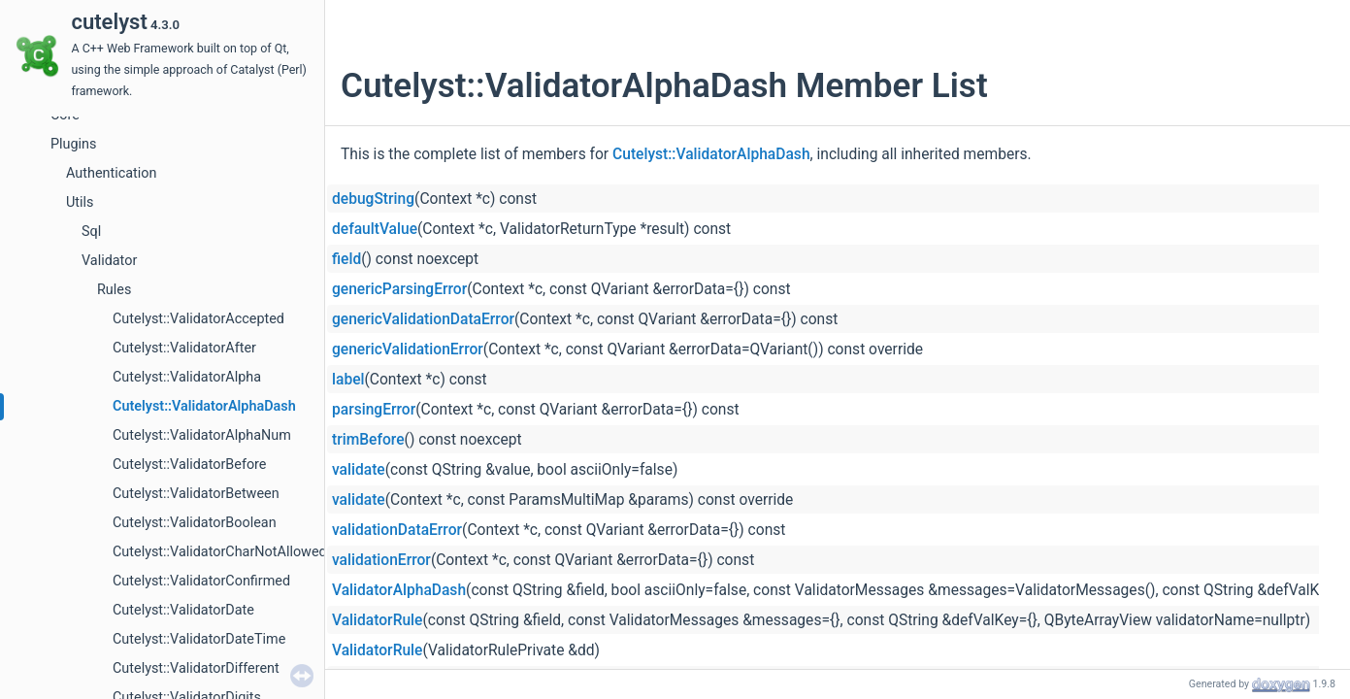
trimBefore (368, 440)
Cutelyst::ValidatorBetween (196, 493)
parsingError (373, 409)
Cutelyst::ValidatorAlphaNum (202, 435)
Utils (79, 202)
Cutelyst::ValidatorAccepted (198, 319)
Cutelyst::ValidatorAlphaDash (204, 406)
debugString (373, 199)
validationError (381, 560)
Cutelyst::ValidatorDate (183, 610)
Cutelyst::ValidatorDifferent (196, 668)
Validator (109, 260)
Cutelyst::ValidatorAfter (184, 348)
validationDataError (397, 530)
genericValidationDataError (423, 319)
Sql (91, 231)
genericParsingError (399, 289)
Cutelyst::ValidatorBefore (190, 464)
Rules (114, 290)
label (348, 379)
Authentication (111, 173)
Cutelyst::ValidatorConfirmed (201, 581)
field (346, 259)
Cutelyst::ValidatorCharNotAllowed (220, 552)
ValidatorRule (377, 620)
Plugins (73, 144)
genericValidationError (407, 349)
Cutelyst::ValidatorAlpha (187, 377)
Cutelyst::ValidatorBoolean (195, 523)
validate (358, 470)
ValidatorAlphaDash (399, 590)
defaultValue (374, 229)
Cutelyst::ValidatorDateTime (199, 639)
